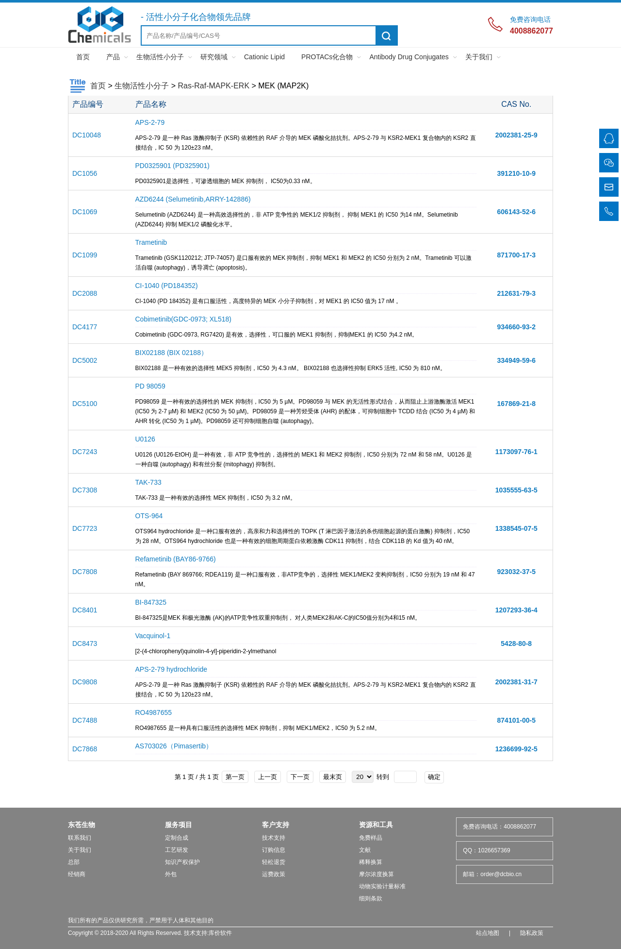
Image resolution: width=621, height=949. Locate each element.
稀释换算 (370, 862)
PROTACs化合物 (327, 57)
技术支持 (273, 837)
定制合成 (176, 837)
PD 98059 (150, 386)
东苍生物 (81, 825)
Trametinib (151, 242)
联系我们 (79, 837)
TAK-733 (148, 482)
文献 (365, 850)
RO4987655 (153, 712)
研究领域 (214, 57)
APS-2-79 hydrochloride (171, 669)
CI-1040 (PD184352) (166, 285)
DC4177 (84, 327)
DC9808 (84, 682)
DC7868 (84, 749)
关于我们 (478, 57)
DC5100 (84, 403)
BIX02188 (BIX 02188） (171, 352)
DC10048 (86, 135)
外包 (171, 874)
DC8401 (84, 610)
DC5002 (84, 360)
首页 (83, 57)
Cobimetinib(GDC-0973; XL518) (183, 319)
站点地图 (487, 933)
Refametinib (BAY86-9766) (175, 559)
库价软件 (220, 933)
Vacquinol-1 (153, 636)
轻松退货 (273, 862)
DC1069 (84, 212)
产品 (113, 57)
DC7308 (84, 490)
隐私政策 (531, 933)
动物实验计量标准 (382, 886)
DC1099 (84, 255)
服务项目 (178, 825)
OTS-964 (149, 516)
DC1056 (84, 173)
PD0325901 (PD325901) (172, 165)
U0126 (145, 439)
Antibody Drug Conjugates (408, 57)
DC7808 (84, 572)
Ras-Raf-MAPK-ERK (213, 86)
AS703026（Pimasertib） (174, 746)
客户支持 (275, 825)
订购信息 (273, 850)
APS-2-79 (150, 122)
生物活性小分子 (160, 57)
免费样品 (370, 837)
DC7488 (84, 720)
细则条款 (370, 898)
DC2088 (84, 293)
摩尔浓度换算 (376, 874)
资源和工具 (376, 825)
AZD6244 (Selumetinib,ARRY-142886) (193, 199)
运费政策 (273, 874)
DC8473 (84, 643)
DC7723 (84, 528)
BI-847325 (151, 602)
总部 (74, 862)
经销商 (76, 874)
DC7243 (84, 452)
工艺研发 (176, 850)
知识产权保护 (182, 862)
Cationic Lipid (264, 57)
